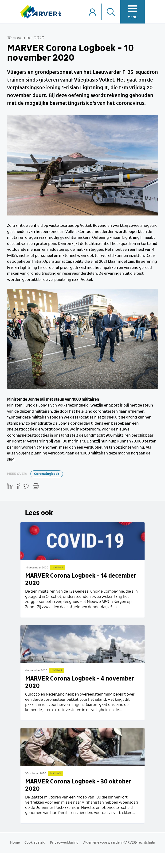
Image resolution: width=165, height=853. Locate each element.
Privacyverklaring (64, 842)
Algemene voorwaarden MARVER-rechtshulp (119, 842)
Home (15, 842)
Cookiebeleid (34, 842)
